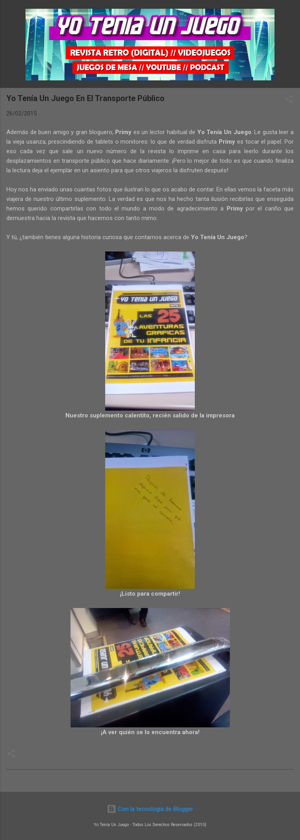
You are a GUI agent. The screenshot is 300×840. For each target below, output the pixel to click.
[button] (289, 100)
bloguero (100, 132)
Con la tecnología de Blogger (150, 809)
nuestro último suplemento (69, 199)
